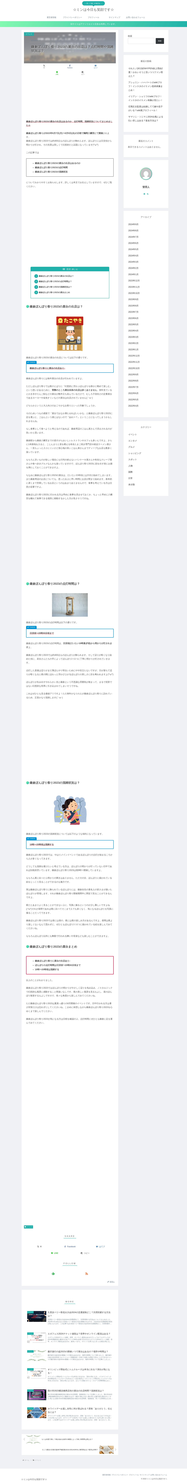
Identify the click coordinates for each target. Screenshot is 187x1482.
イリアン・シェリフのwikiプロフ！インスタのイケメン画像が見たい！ (145, 98)
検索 (130, 36)
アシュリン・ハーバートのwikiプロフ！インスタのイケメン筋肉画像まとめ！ (145, 86)
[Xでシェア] (39, 67)
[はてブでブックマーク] (69, 67)
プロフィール (130, 1475)
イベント (28, 1222)
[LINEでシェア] (85, 67)
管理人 (146, 187)
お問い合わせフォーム (158, 1475)
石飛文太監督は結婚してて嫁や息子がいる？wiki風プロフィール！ (145, 108)
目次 (69, 263)
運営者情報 (99, 1475)
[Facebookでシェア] (54, 67)
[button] (100, 67)
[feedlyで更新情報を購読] (67, 1268)
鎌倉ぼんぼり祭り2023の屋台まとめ (54, 287)
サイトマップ (142, 1475)
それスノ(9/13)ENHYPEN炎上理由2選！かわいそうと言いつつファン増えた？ (145, 72)
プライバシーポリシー (114, 1475)
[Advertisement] (70, 92)
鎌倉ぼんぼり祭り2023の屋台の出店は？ (56, 270)
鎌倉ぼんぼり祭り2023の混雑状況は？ (55, 282)
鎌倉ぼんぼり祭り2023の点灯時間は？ (55, 276)
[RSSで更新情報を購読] (72, 1268)
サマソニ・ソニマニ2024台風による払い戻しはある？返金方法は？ (145, 119)
